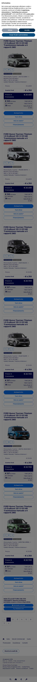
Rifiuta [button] (10, 30)
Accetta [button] (27, 30)
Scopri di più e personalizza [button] (18, 35)
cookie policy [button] (30, 14)
